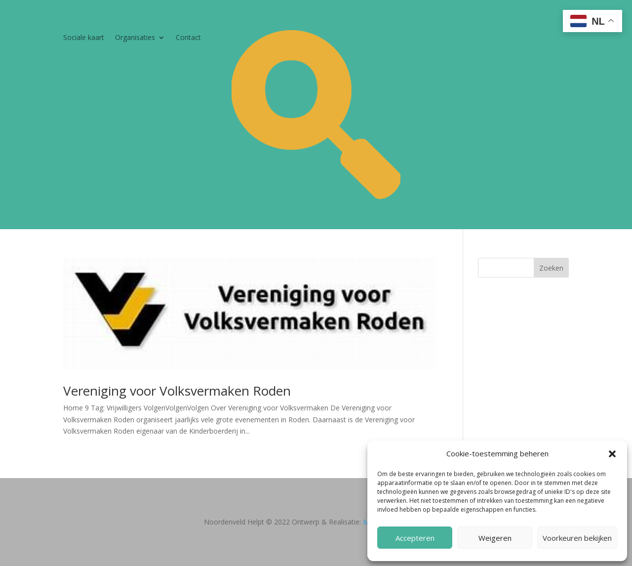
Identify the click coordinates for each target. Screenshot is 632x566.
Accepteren (414, 538)
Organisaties (135, 38)
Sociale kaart (83, 38)
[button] (612, 454)
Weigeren (495, 538)
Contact (188, 38)
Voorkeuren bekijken (577, 538)
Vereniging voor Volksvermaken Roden (177, 391)
